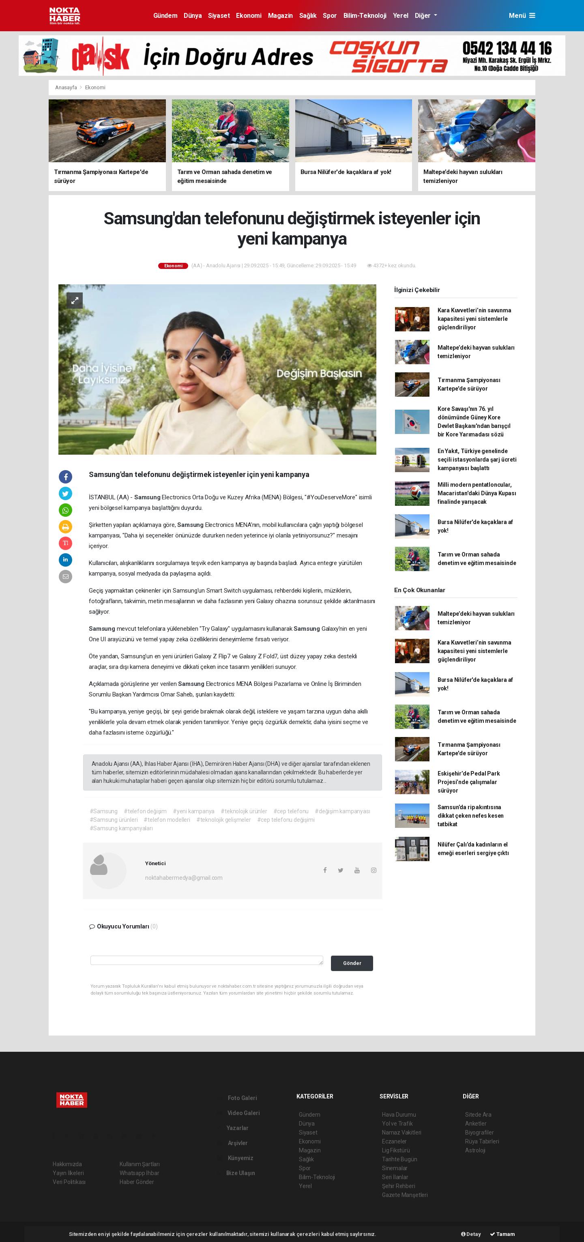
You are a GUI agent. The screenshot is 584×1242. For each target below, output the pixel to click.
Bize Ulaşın (236, 1173)
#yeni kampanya (194, 811)
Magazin (280, 15)
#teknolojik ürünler (244, 811)
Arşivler (232, 1143)
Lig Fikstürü (396, 1150)
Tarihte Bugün (399, 1159)
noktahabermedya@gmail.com (184, 878)
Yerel (400, 15)
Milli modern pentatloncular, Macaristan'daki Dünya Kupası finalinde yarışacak (477, 493)
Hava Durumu (399, 1114)
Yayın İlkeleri (68, 1173)
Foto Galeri (237, 1098)
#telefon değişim (145, 811)
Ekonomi (248, 15)
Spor (330, 15)
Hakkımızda (67, 1164)
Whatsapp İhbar (139, 1173)
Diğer (423, 15)
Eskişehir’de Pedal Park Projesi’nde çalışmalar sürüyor (469, 782)
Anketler (475, 1123)
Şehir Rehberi (398, 1186)
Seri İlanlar (395, 1177)
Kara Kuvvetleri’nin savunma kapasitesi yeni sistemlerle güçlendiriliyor (474, 319)
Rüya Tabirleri (482, 1141)
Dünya (193, 15)
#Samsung (104, 811)
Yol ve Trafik (397, 1123)
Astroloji (475, 1150)
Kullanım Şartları (140, 1164)
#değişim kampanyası (342, 811)
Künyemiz (235, 1158)
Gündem (165, 15)
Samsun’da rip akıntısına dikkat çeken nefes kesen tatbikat (471, 815)
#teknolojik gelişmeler (223, 820)
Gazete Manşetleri (405, 1195)
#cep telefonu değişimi (286, 820)
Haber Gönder (137, 1182)
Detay (471, 1234)
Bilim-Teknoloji (365, 15)
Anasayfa (66, 87)
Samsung (148, 497)
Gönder (352, 963)
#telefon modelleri (167, 820)
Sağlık (308, 15)
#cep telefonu (291, 811)
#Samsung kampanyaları (121, 828)
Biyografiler (479, 1132)
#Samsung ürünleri (114, 820)
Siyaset (219, 15)
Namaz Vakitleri (401, 1132)
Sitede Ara (478, 1114)
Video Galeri (238, 1113)
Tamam (502, 1234)
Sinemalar (395, 1168)
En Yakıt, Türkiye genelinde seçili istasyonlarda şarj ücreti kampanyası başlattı (477, 459)
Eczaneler (394, 1141)
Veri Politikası (69, 1182)
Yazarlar (233, 1128)
